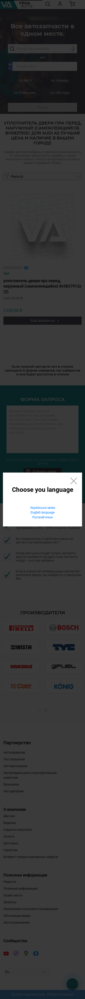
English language (42, 512)
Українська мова (42, 507)
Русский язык (42, 517)
